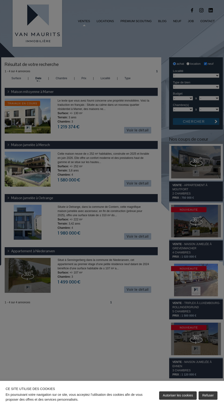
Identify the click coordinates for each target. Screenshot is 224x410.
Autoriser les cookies (178, 395)
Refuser (208, 395)
